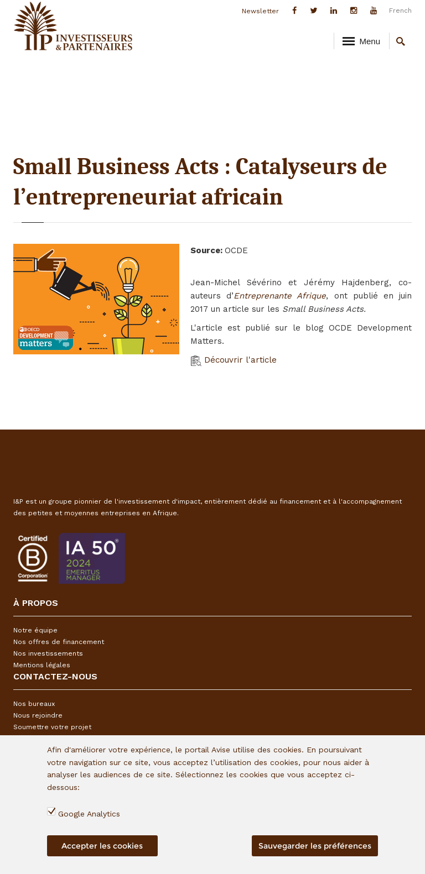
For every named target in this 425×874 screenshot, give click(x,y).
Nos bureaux (34, 704)
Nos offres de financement (58, 642)
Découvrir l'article (233, 360)
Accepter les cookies (102, 846)
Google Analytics (89, 813)
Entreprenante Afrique (280, 296)
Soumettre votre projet (52, 727)
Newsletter (260, 11)
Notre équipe (35, 630)
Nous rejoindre (38, 715)
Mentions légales (41, 665)
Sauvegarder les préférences (314, 846)
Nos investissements (48, 653)
